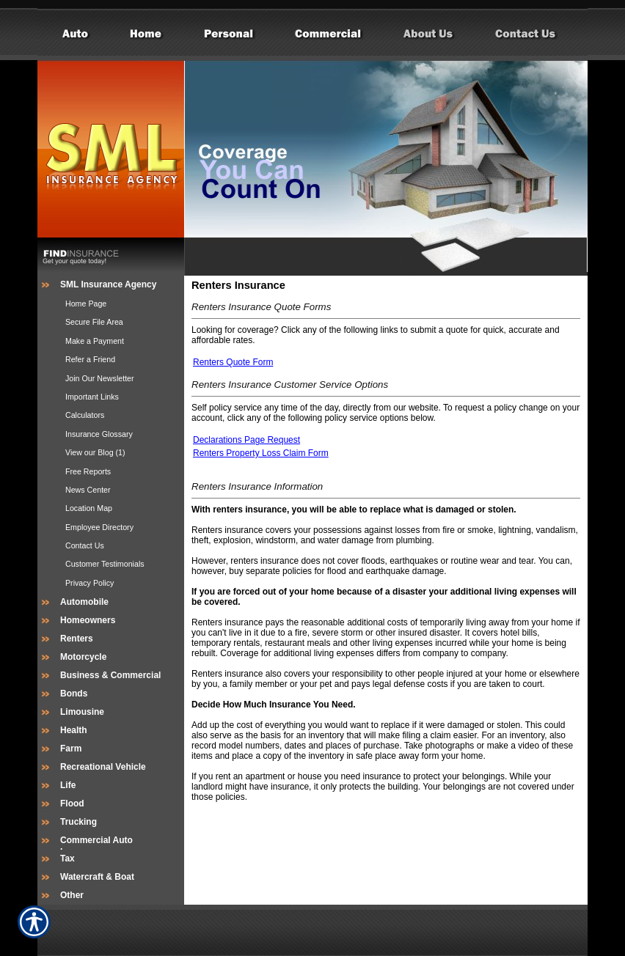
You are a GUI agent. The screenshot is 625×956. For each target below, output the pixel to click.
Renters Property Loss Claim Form (261, 453)
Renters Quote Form (233, 362)
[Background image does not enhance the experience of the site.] (110, 285)
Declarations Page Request (246, 440)
